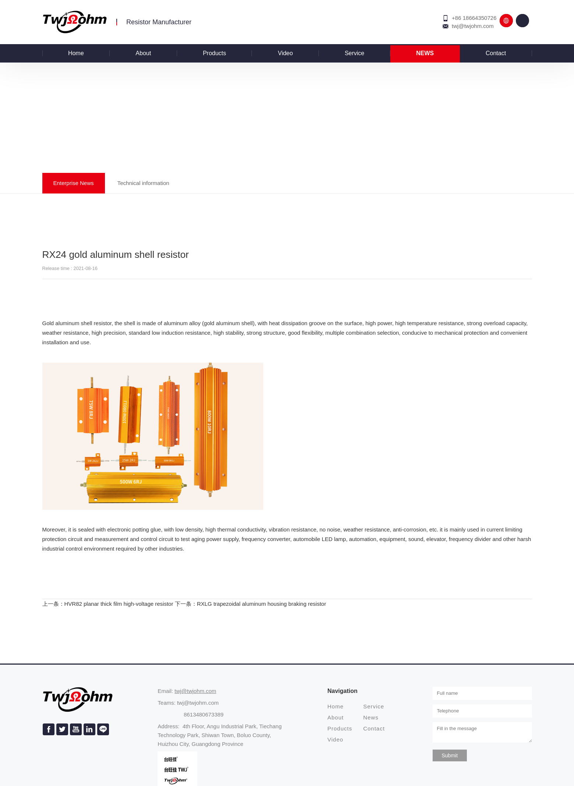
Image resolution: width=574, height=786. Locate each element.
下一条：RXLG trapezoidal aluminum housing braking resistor (250, 604)
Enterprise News (73, 183)
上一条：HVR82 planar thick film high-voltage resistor (107, 604)
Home (76, 53)
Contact (496, 53)
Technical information (143, 183)
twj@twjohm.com (473, 26)
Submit (450, 755)
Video (285, 53)
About (143, 53)
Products (214, 53)
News (425, 53)
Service (354, 53)
